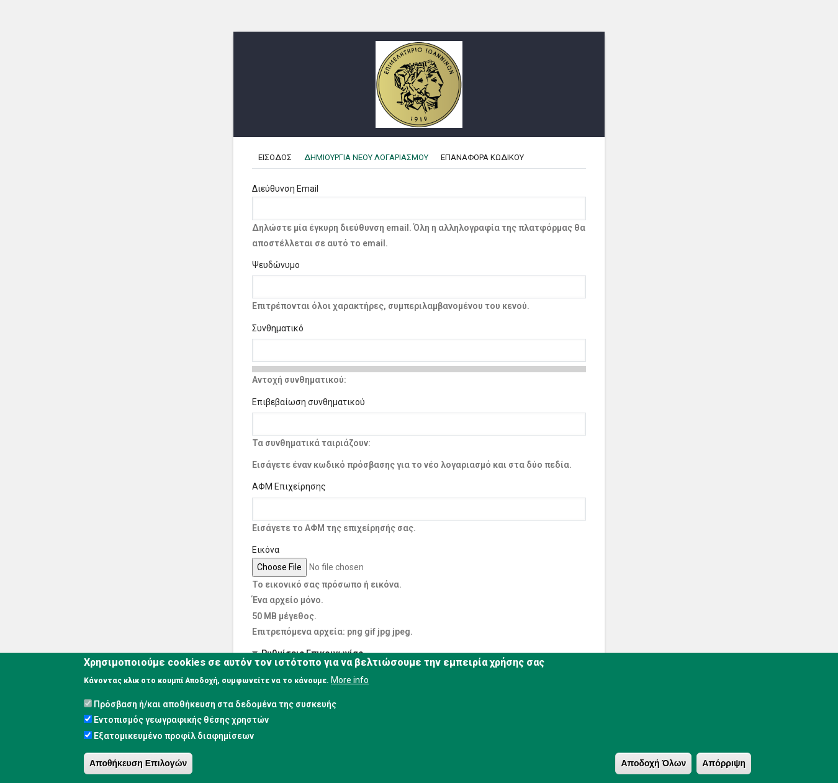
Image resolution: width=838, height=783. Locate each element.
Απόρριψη (724, 764)
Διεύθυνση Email (285, 189)
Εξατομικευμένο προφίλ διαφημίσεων (174, 736)
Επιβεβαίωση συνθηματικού (308, 402)
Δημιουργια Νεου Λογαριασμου (369, 157)
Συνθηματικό (278, 328)
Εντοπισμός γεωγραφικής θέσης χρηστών (181, 720)
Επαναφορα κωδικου (482, 157)
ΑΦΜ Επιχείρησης (289, 486)
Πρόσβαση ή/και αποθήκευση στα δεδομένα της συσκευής (215, 705)
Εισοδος (275, 157)
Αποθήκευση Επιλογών (138, 764)
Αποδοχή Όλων (653, 764)
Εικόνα (265, 550)
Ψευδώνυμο (276, 265)
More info (350, 681)
